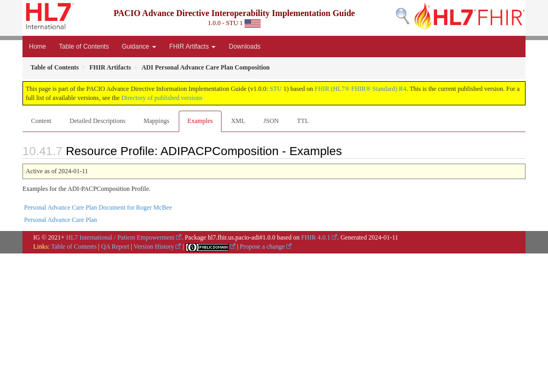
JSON (271, 121)
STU (276, 89)
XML (238, 121)
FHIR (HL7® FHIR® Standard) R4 (361, 89)
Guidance (138, 46)
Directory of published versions (162, 98)
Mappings (156, 121)
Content (41, 121)
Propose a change (262, 246)
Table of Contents (84, 46)
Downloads (244, 46)
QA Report (115, 246)
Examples (199, 121)
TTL (303, 121)
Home (37, 46)
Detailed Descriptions (97, 121)
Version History (154, 246)
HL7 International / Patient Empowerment (120, 237)
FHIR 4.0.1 (315, 237)
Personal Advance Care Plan (60, 220)
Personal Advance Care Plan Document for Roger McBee (98, 207)
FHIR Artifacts (192, 46)
